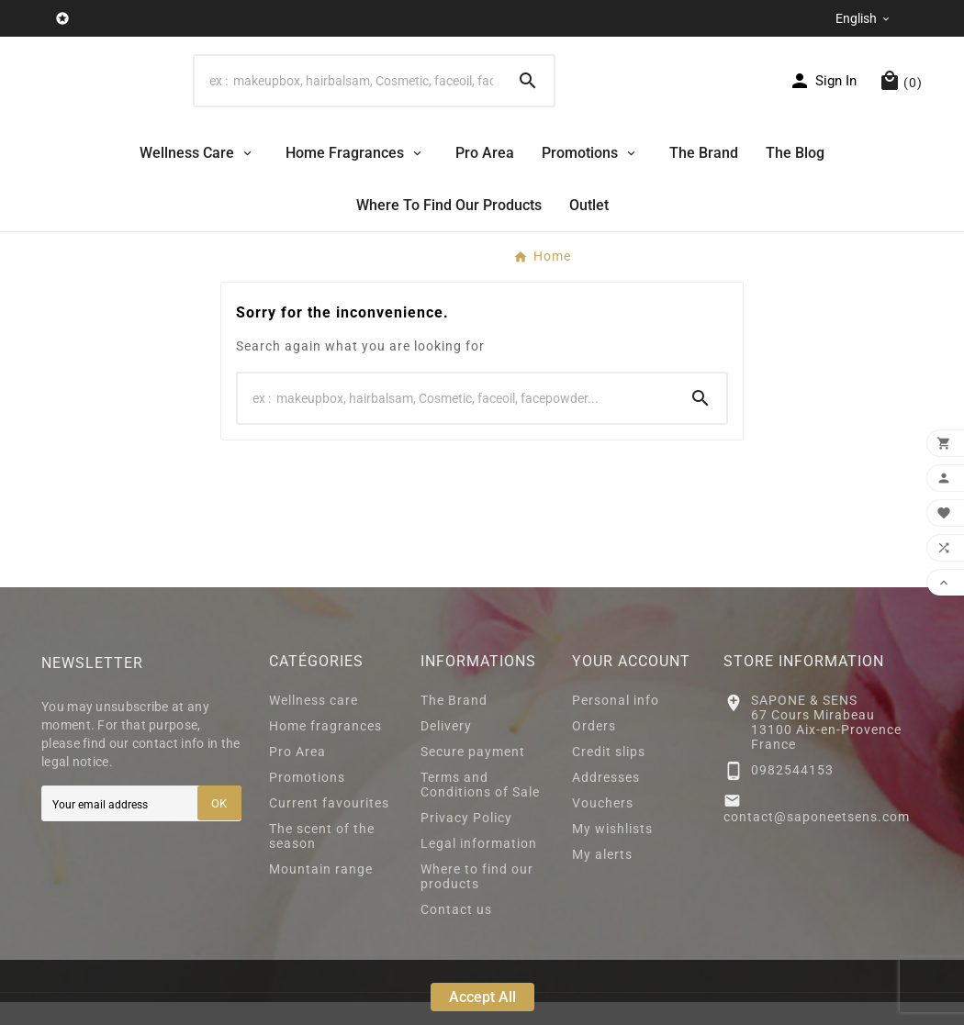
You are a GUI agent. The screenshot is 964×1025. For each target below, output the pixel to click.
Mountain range (321, 892)
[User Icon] (823, 92)
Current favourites (329, 826)
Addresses (606, 800)
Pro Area (297, 774)
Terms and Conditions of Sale (480, 807)
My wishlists (612, 851)
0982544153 (792, 792)
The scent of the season (322, 859)
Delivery (446, 748)
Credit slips (608, 774)
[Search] (348, 92)
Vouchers (602, 826)
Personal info (615, 723)
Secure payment (472, 774)
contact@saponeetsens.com (816, 839)
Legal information (478, 866)
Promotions (307, 800)
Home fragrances (325, 748)
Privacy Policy (466, 840)
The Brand (454, 723)
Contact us (456, 932)
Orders (594, 748)
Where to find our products (476, 899)
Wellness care (313, 723)
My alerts (602, 877)
